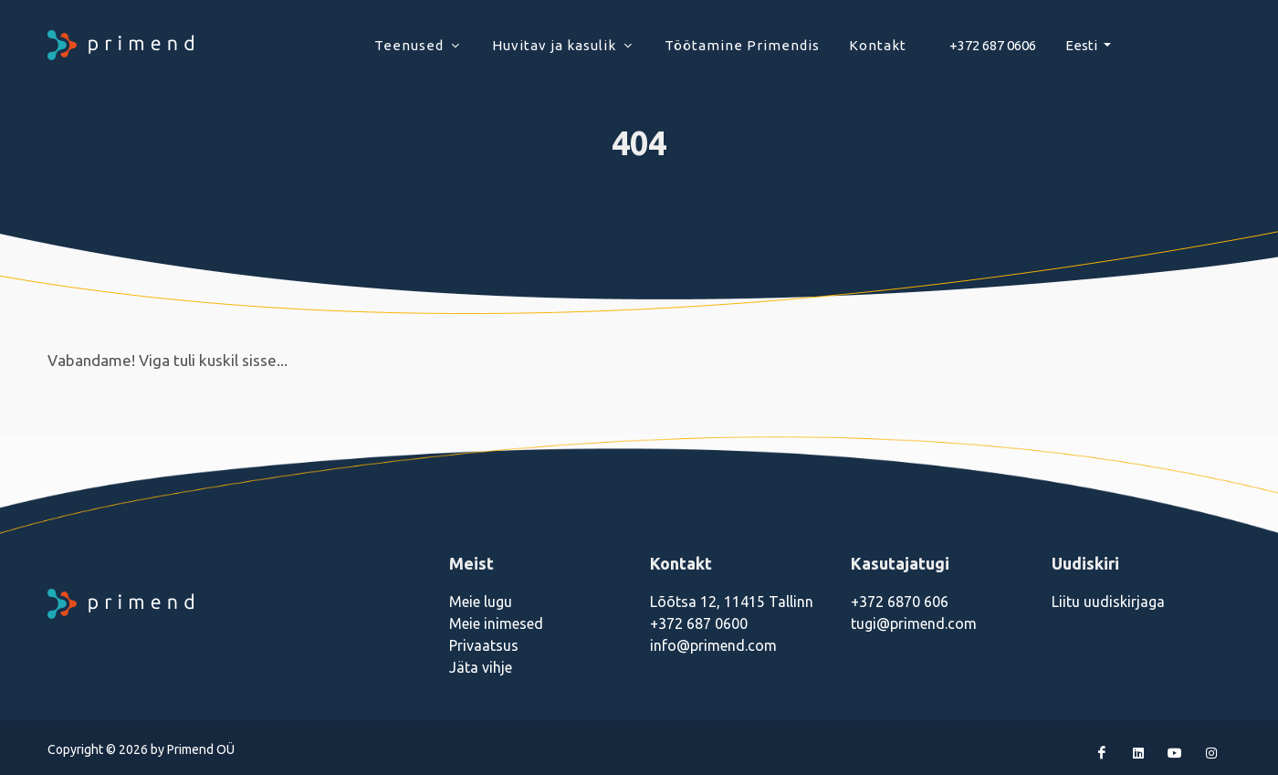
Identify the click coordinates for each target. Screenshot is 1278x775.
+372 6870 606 (899, 601)
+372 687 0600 (699, 623)
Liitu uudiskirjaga (1108, 601)
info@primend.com (713, 645)
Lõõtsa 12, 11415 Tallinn (731, 601)
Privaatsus (484, 645)
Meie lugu (480, 601)
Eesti (1082, 45)
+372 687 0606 (992, 45)
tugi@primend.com (914, 623)
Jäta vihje (480, 667)
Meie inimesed (496, 623)
